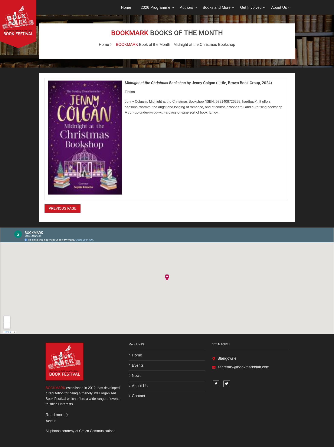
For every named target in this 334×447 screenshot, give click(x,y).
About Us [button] (279, 7)
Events (138, 365)
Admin (51, 421)
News (136, 375)
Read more (57, 415)
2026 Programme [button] (155, 7)
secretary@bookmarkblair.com (243, 367)
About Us (140, 386)
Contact (138, 396)
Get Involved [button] (251, 7)
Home (126, 7)
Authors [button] (186, 7)
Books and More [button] (216, 7)
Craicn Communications (97, 431)
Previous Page (62, 208)
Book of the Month (143, 44)
